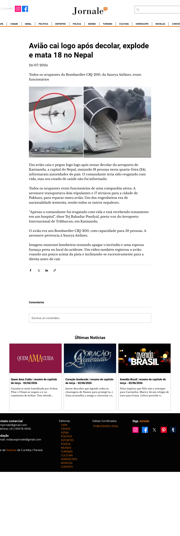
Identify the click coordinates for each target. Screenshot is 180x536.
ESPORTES (67, 440)
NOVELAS (66, 463)
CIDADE (65, 429)
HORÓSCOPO (69, 459)
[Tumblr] (173, 430)
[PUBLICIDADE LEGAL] (105, 426)
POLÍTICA (66, 436)
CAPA (64, 425)
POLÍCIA (66, 444)
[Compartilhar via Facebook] (30, 270)
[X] (154, 430)
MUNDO (66, 448)
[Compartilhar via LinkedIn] (46, 270)
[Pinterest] (164, 430)
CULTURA (67, 455)
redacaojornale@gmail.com (23, 439)
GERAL (65, 432)
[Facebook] (25, 9)
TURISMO (66, 451)
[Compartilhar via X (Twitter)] (38, 270)
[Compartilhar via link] (54, 270)
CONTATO (67, 467)
